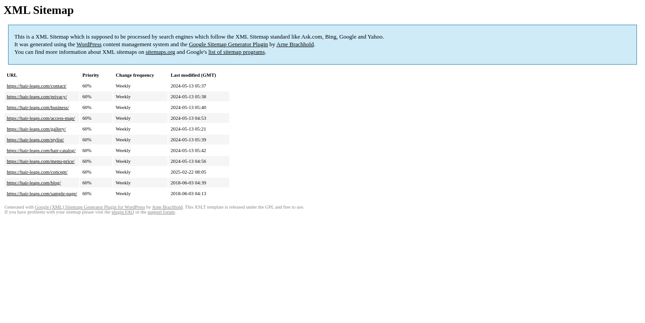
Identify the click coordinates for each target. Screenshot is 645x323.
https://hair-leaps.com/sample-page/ (42, 193)
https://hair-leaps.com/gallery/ (36, 128)
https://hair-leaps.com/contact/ (36, 85)
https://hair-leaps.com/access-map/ (41, 118)
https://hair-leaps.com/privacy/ (37, 96)
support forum (161, 212)
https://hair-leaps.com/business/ (38, 107)
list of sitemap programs (236, 51)
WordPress (89, 44)
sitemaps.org (160, 51)
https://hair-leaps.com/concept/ (37, 172)
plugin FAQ (123, 212)
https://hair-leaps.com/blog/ (34, 182)
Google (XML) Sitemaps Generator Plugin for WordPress (90, 207)
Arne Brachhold (295, 44)
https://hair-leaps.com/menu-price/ (41, 161)
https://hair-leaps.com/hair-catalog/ (41, 150)
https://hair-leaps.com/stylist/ (35, 139)
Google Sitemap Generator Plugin (228, 44)
